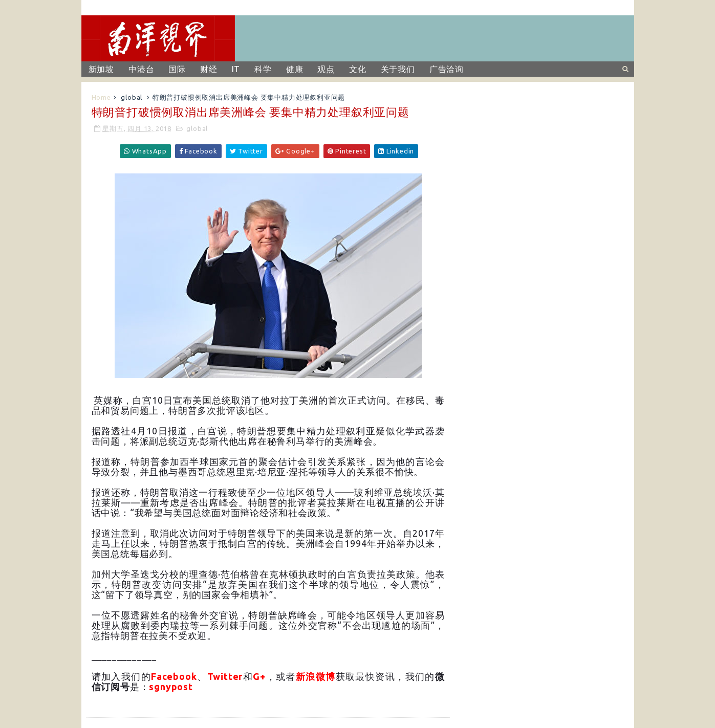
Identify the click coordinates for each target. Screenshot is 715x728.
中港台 (141, 69)
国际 (177, 69)
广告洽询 (446, 69)
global (131, 97)
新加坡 (101, 69)
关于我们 (398, 69)
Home (101, 97)
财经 (209, 69)
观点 (326, 69)
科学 (263, 69)
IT (236, 69)
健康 (295, 69)
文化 (357, 69)
